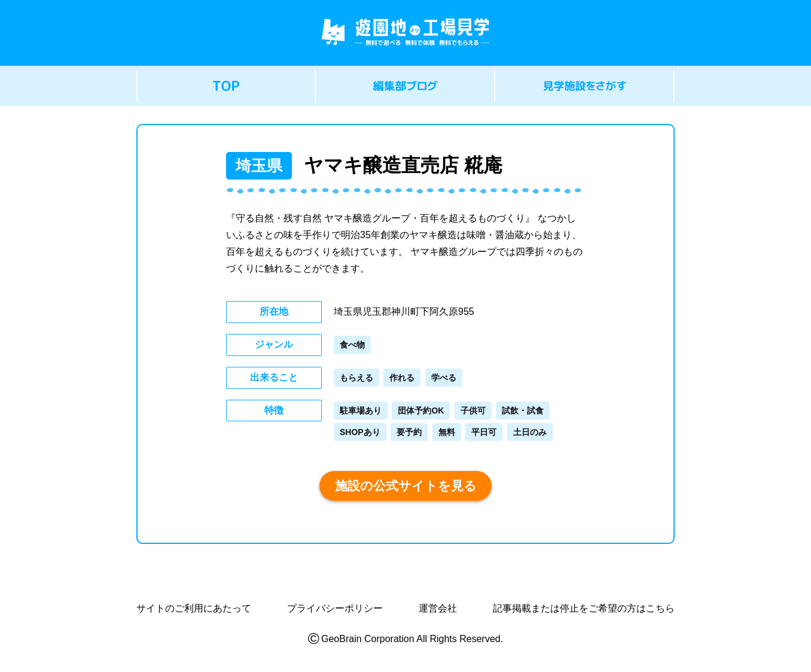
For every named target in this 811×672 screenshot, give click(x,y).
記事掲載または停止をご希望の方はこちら (584, 608)
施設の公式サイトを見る (406, 485)
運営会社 (438, 608)
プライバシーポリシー (335, 608)
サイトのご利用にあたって (193, 608)
